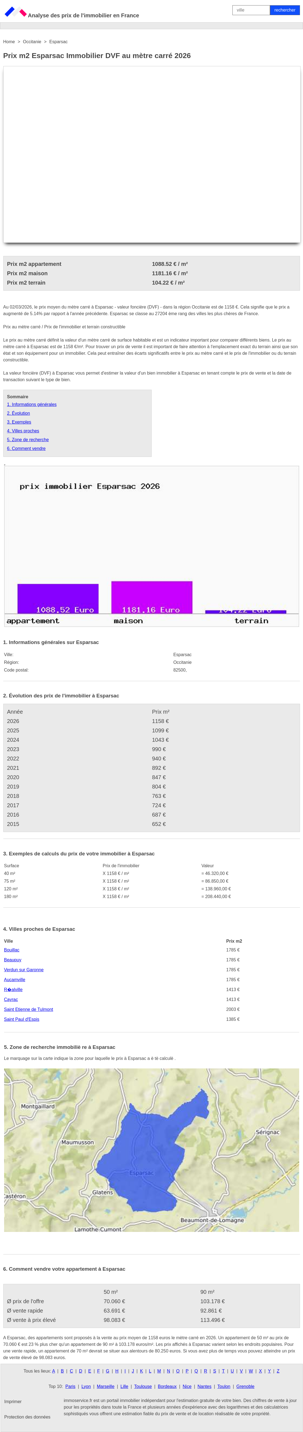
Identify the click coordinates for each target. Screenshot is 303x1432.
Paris (70, 1386)
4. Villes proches (23, 431)
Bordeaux (167, 1386)
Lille (124, 1386)
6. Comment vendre (26, 448)
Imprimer (13, 1401)
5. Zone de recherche (28, 439)
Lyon (86, 1386)
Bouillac (12, 950)
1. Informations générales (32, 404)
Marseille (106, 1386)
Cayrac (11, 999)
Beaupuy (12, 960)
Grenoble (245, 1386)
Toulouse (143, 1386)
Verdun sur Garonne (24, 969)
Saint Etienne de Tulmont (28, 1009)
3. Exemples (19, 422)
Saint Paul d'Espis (21, 1019)
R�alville (13, 989)
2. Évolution (18, 413)
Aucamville (14, 979)
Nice (187, 1386)
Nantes (205, 1386)
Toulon (223, 1386)
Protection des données (27, 1417)
